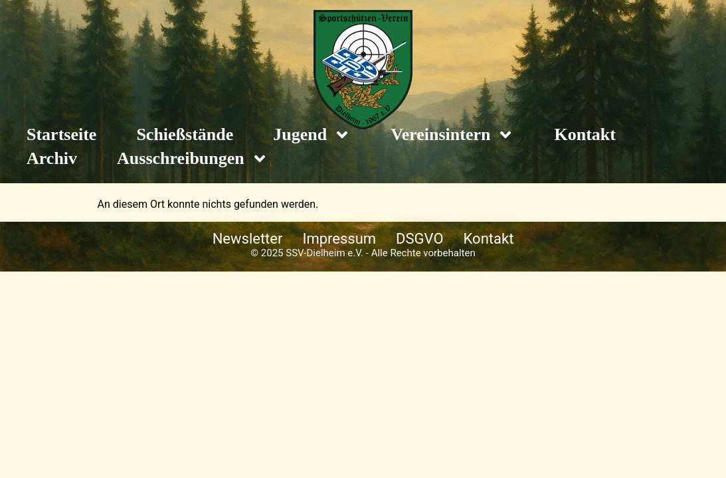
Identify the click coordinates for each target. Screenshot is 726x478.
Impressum (339, 238)
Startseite (61, 134)
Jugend (312, 135)
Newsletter (248, 238)
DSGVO (420, 238)
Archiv (52, 158)
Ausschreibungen (192, 159)
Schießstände (184, 134)
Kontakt (584, 134)
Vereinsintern (452, 135)
